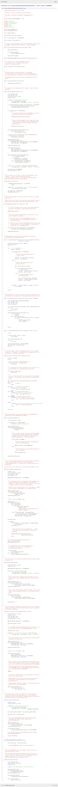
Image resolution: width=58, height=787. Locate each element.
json (56, 785)
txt (53, 785)
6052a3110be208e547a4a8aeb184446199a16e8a (23, 5)
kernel (38, 5)
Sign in (55, 1)
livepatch (43, 5)
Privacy (10, 785)
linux (9, 5)
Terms (13, 785)
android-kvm (4, 5)
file (24, 8)
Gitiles (7, 785)
